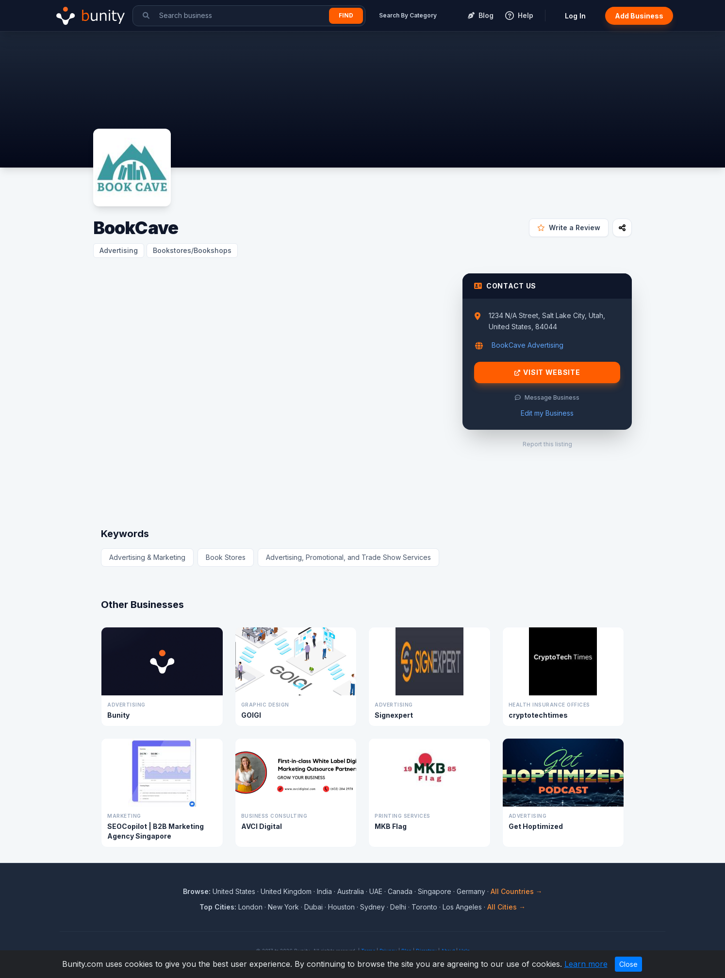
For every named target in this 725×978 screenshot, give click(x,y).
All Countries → (517, 891)
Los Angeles (462, 907)
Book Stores (226, 557)
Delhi (398, 907)
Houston (341, 907)
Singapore (434, 891)
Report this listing (547, 444)
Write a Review (568, 227)
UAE (375, 891)
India (324, 891)
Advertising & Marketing (147, 557)
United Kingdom (286, 891)
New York (283, 907)
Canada (400, 891)
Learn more (586, 964)
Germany (471, 891)
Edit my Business (547, 413)
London (250, 907)
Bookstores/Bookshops (192, 250)
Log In (575, 16)
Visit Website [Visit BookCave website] (547, 372)
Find (346, 15)
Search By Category (408, 15)
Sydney (372, 907)
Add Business (639, 16)
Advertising (118, 250)
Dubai (313, 907)
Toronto (424, 907)
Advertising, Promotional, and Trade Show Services (348, 557)
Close (628, 964)
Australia (350, 891)
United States (234, 891)
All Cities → (506, 907)
